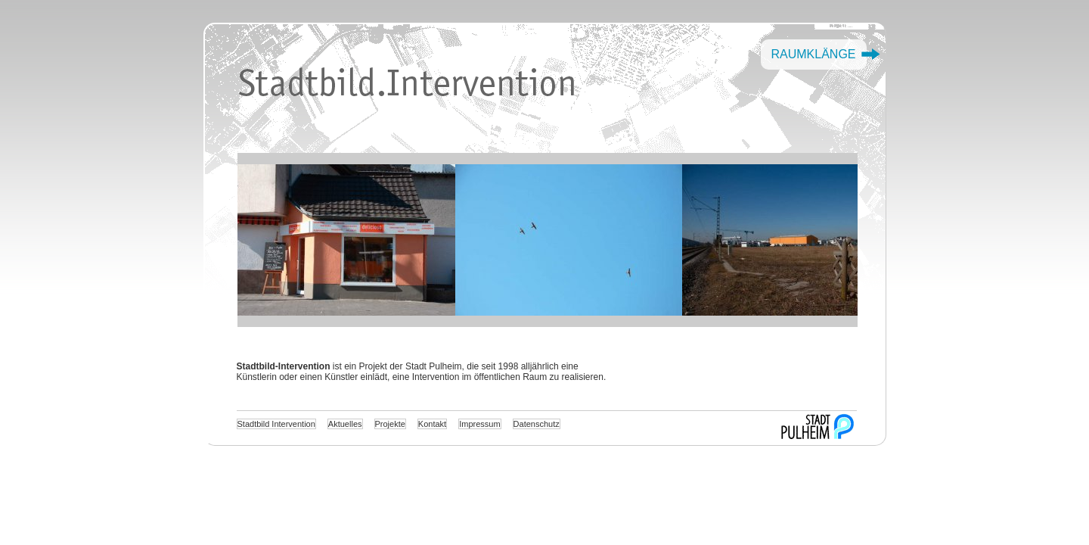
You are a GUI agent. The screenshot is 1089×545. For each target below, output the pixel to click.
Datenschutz (536, 423)
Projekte (390, 423)
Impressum (479, 423)
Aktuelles (345, 423)
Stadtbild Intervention (276, 423)
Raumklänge (813, 54)
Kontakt (432, 423)
